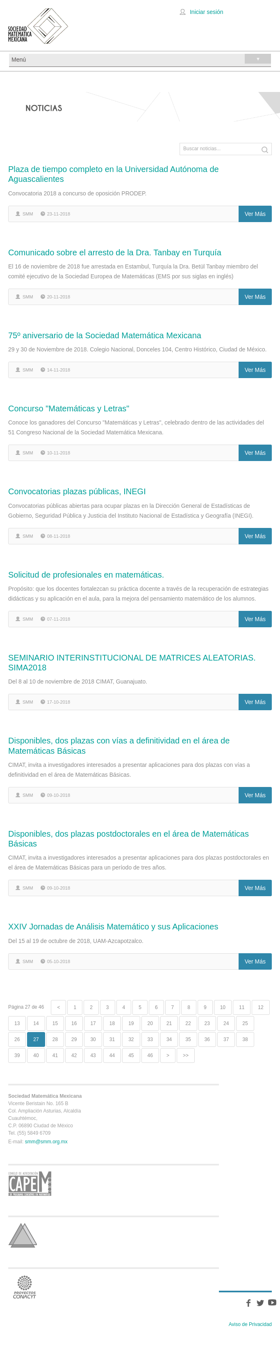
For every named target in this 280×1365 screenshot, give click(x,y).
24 (226, 1023)
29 (74, 1039)
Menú (141, 59)
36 (207, 1039)
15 (55, 1023)
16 (74, 1023)
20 (150, 1023)
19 (131, 1023)
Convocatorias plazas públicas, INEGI (77, 491)
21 (169, 1023)
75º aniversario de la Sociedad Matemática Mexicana (104, 335)
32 (131, 1039)
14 (36, 1023)
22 (188, 1023)
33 (150, 1039)
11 (241, 1007)
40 (36, 1055)
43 (93, 1055)
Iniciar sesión (206, 12)
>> (186, 1055)
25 (245, 1023)
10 (222, 1007)
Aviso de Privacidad (250, 1324)
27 (36, 1039)
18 (112, 1023)
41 (55, 1055)
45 (131, 1055)
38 (245, 1039)
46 (150, 1055)
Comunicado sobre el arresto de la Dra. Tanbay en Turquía (114, 252)
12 (260, 1007)
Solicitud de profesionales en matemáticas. (86, 574)
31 (112, 1039)
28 (55, 1039)
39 (17, 1055)
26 (17, 1039)
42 (74, 1055)
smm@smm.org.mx (46, 1142)
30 (93, 1039)
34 (169, 1039)
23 (207, 1023)
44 (112, 1055)
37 (226, 1039)
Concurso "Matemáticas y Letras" (68, 408)
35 (188, 1039)
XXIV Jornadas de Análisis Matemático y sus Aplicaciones (113, 926)
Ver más (255, 214)
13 (17, 1023)
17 (93, 1023)
